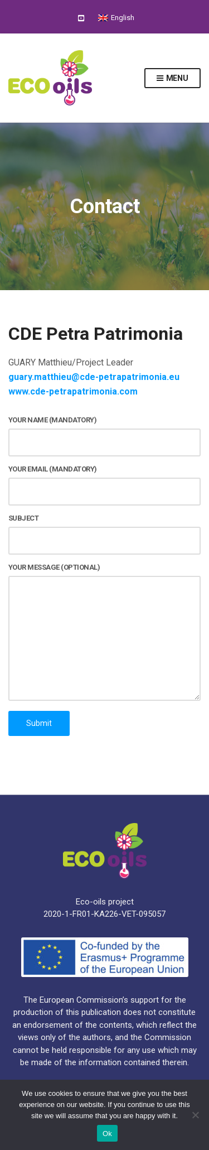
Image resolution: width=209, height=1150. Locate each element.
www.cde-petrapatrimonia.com (73, 391)
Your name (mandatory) (104, 436)
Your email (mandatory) (104, 485)
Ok (107, 1133)
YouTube (81, 17)
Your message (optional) (104, 632)
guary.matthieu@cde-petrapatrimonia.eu (93, 377)
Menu (172, 79)
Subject (104, 534)
